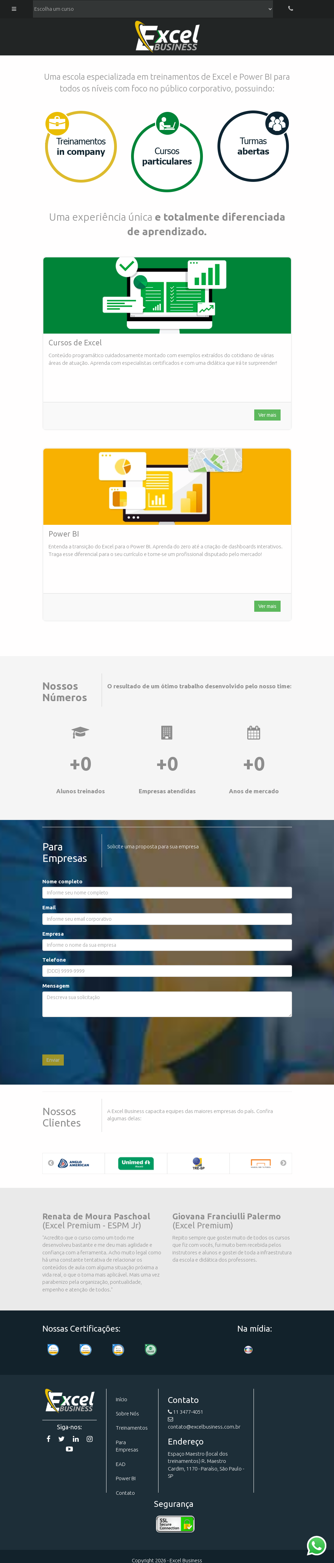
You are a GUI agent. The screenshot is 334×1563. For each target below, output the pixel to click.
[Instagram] (89, 1439)
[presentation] (95, 1035)
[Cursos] (167, 151)
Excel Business (167, 38)
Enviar (53, 1060)
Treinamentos (132, 1428)
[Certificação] (118, 1350)
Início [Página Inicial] (121, 1399)
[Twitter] (61, 1439)
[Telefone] (290, 9)
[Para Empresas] (80, 147)
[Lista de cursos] (153, 9)
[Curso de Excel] (167, 295)
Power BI (126, 1478)
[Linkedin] (75, 1439)
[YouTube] (69, 1449)
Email (49, 907)
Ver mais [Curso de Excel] (267, 415)
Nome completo (62, 881)
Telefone (54, 960)
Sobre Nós (127, 1413)
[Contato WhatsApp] (316, 1545)
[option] (73, 1163)
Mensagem (55, 986)
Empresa (53, 934)
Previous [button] (51, 1163)
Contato (125, 1493)
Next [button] (283, 1163)
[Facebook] (48, 1439)
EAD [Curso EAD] (121, 1464)
